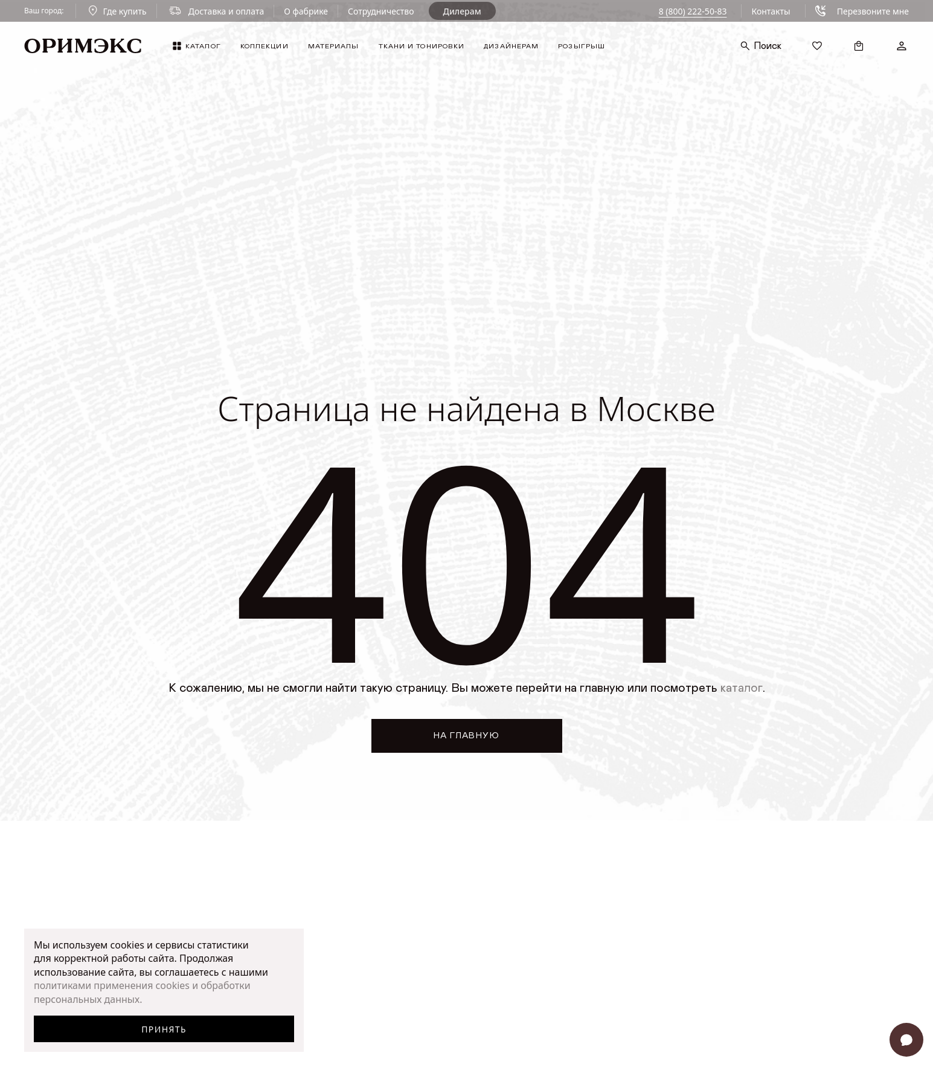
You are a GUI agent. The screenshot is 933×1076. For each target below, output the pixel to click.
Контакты (770, 11)
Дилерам (462, 11)
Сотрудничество (381, 11)
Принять (164, 1029)
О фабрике (306, 11)
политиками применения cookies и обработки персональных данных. (142, 992)
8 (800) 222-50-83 (693, 11)
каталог (741, 688)
